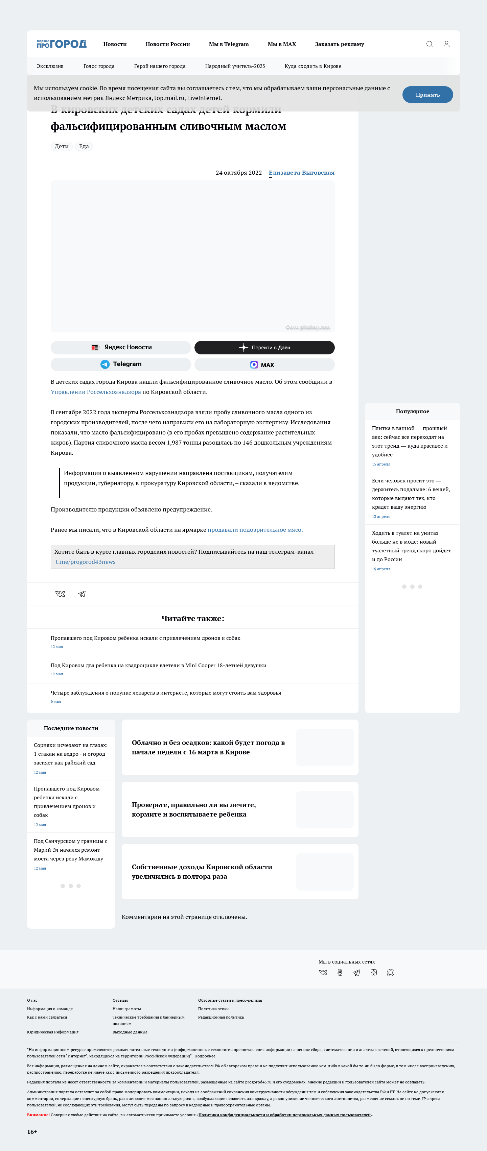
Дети (62, 146)
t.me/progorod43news (86, 562)
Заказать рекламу (339, 44)
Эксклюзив (50, 66)
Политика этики (213, 1008)
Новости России (168, 44)
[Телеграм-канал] (121, 364)
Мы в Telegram (229, 44)
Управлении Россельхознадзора (96, 392)
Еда (84, 146)
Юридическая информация (52, 1031)
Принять (428, 94)
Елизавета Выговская (302, 172)
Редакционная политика (221, 1017)
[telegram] (84, 594)
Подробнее (204, 1055)
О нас (32, 1000)
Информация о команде (50, 1008)
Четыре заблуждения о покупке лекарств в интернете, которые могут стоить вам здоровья (193, 697)
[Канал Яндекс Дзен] (264, 347)
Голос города (99, 66)
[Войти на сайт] (446, 44)
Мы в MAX (282, 44)
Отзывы (120, 1000)
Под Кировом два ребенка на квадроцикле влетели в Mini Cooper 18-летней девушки (193, 670)
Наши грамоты (127, 1008)
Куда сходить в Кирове (313, 66)
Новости (115, 44)
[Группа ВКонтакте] (323, 972)
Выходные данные (130, 1031)
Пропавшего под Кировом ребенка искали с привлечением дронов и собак (193, 642)
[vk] (61, 594)
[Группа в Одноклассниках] (339, 972)
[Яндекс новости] (121, 347)
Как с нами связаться (47, 1017)
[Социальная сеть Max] (264, 364)
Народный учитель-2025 (235, 66)
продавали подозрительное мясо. (255, 529)
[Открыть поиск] (429, 44)
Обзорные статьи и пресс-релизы (230, 1000)
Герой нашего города (160, 66)
